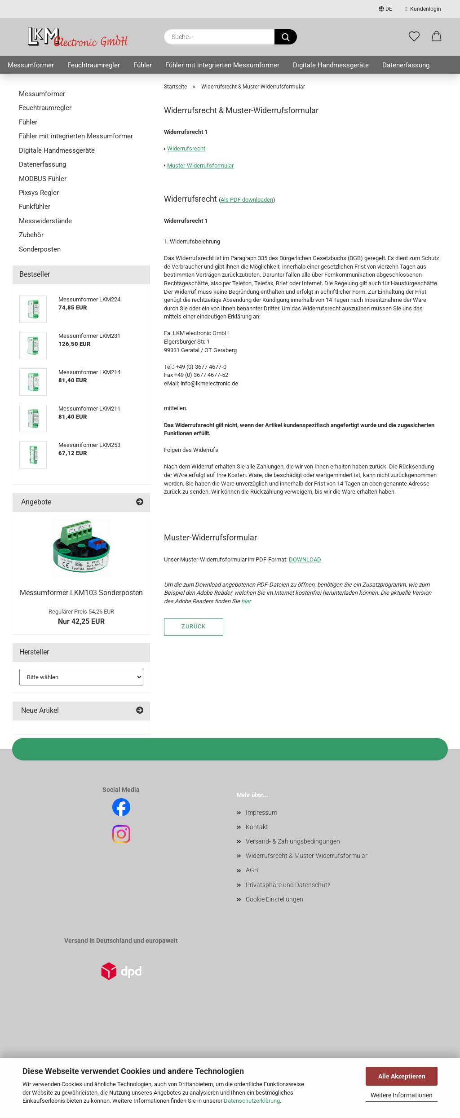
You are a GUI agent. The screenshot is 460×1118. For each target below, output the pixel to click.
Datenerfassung (405, 65)
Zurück (193, 626)
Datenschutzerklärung (252, 1100)
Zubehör (31, 235)
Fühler (142, 65)
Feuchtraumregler (93, 65)
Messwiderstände (45, 221)
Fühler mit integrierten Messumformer (222, 65)
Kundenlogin (423, 9)
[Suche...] (285, 36)
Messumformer (31, 65)
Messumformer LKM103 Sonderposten (81, 592)
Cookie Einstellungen (274, 899)
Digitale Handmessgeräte (331, 65)
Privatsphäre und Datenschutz (288, 884)
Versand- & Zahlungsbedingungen (293, 841)
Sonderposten (40, 249)
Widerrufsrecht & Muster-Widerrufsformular (306, 855)
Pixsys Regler (39, 193)
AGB (252, 870)
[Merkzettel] (414, 37)
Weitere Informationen (402, 1095)
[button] (436, 37)
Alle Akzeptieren (401, 1076)
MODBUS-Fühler (42, 179)
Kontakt (257, 827)
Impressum (261, 812)
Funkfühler (34, 207)
